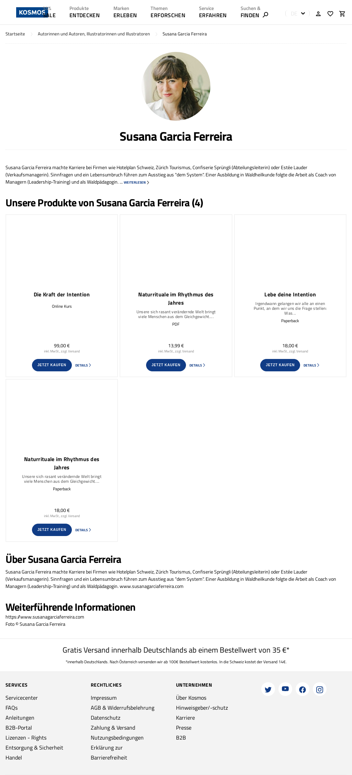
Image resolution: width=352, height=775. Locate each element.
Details (83, 365)
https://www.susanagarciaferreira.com (45, 616)
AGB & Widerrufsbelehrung (122, 707)
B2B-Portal (19, 727)
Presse (183, 727)
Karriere (185, 717)
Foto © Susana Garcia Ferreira (35, 623)
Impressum (104, 698)
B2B (181, 737)
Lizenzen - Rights (26, 737)
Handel (14, 757)
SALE (49, 15)
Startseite (15, 34)
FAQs (12, 707)
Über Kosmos (191, 698)
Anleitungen (20, 717)
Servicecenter (22, 698)
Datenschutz (105, 717)
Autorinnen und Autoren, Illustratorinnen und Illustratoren (94, 34)
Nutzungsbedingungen (117, 737)
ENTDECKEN (84, 15)
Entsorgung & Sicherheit (34, 747)
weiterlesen (137, 182)
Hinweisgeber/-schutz (202, 707)
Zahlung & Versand (113, 727)
